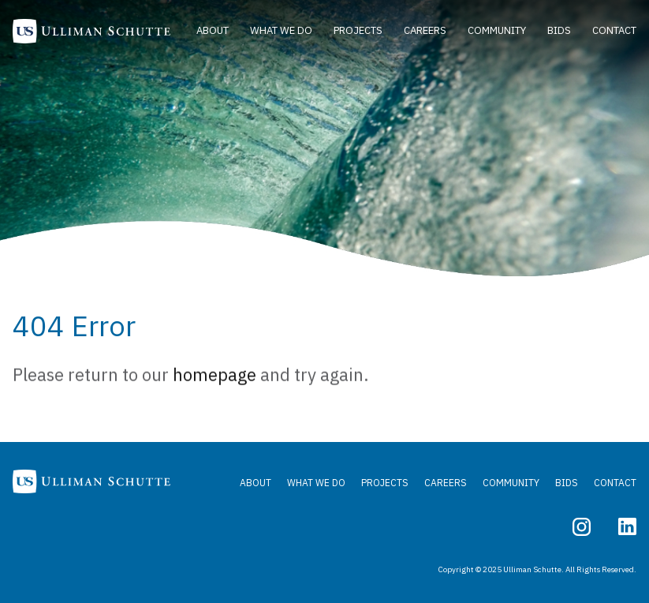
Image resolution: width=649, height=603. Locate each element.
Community (497, 30)
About (212, 30)
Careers (425, 30)
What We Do (281, 30)
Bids (559, 30)
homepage (214, 376)
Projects (358, 30)
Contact (614, 30)
